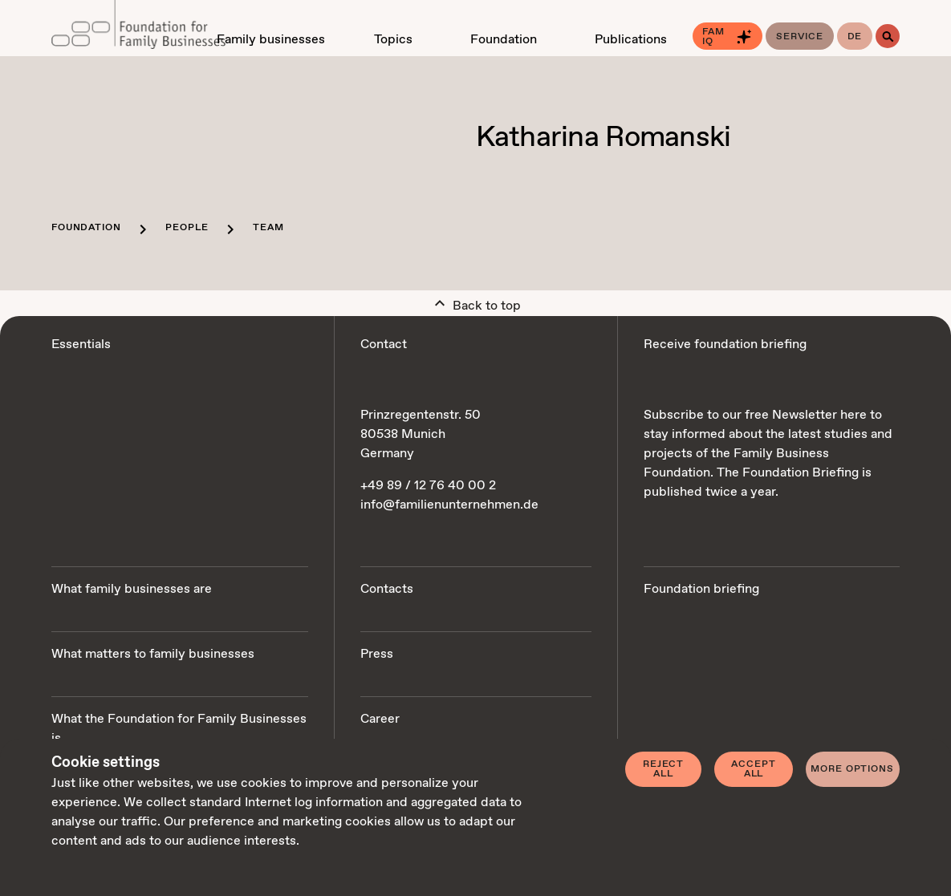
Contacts (386, 589)
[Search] (888, 36)
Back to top (475, 302)
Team (268, 227)
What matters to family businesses (152, 654)
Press (376, 654)
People (186, 227)
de (855, 36)
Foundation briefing (701, 589)
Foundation (85, 227)
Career (380, 719)
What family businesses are (131, 589)
